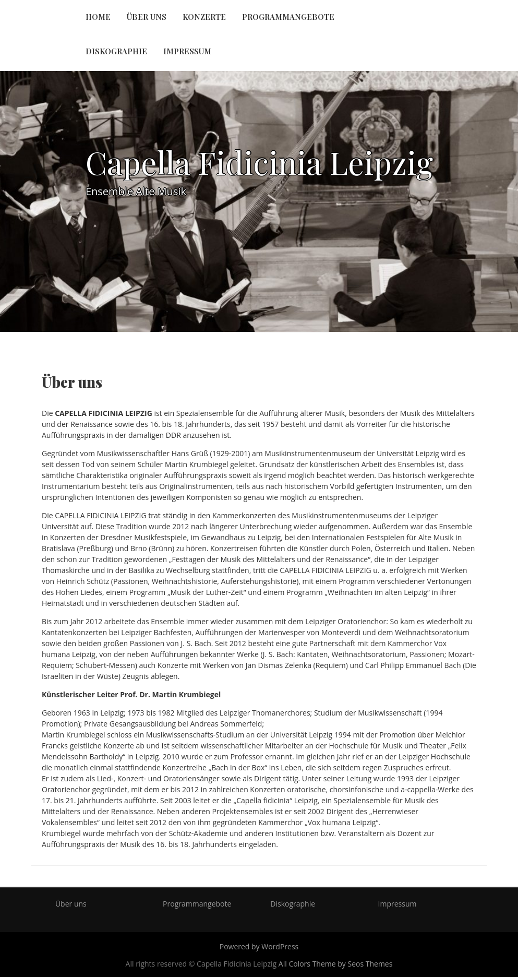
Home (98, 16)
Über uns (146, 16)
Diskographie (116, 51)
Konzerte (204, 16)
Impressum (187, 51)
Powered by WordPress (259, 946)
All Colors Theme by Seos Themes (336, 964)
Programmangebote (288, 16)
